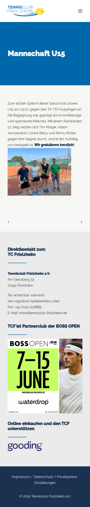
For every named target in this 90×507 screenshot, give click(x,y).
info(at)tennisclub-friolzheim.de (43, 313)
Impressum (21, 477)
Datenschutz (43, 477)
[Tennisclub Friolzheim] (26, 11)
